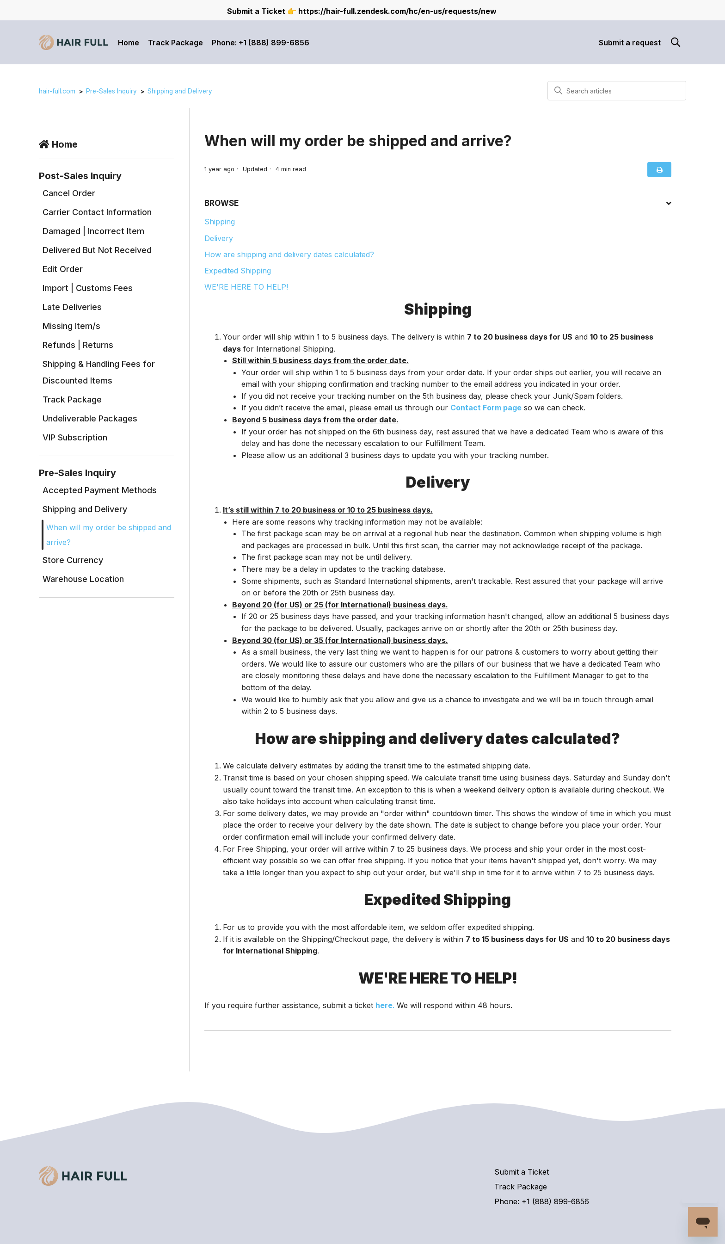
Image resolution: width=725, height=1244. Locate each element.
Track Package (175, 42)
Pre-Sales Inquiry (111, 91)
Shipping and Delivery (179, 91)
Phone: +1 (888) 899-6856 (260, 42)
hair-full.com (57, 91)
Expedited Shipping (237, 270)
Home (128, 42)
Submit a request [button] (630, 42)
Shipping (219, 221)
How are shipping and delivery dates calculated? (289, 254)
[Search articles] (617, 90)
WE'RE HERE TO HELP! (246, 286)
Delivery (218, 238)
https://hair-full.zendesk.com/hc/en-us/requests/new (397, 11)
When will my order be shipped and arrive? (108, 535)
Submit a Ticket (521, 1171)
